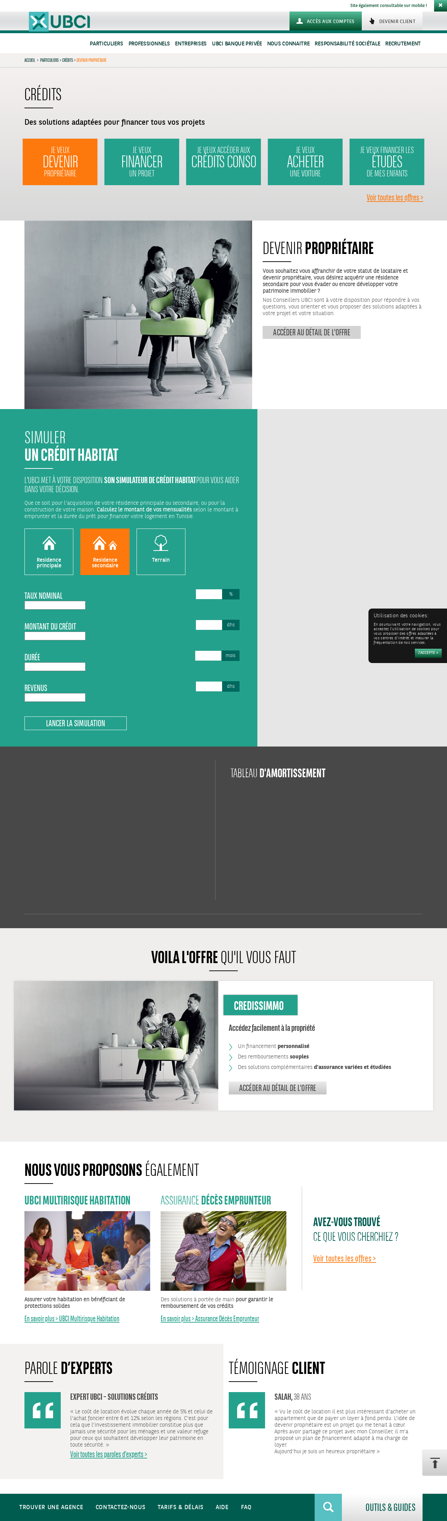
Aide (222, 1507)
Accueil (29, 60)
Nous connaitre (288, 43)
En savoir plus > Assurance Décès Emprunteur (210, 1318)
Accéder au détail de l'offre (311, 332)
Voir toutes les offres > (395, 197)
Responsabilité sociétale (347, 43)
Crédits (67, 60)
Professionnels (149, 43)
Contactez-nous (121, 1507)
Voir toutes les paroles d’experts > (108, 1454)
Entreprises (191, 43)
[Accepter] (428, 653)
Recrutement (403, 43)
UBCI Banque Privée (237, 43)
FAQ (246, 1507)
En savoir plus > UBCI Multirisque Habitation (71, 1318)
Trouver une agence (51, 1507)
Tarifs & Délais (180, 1507)
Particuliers (106, 43)
